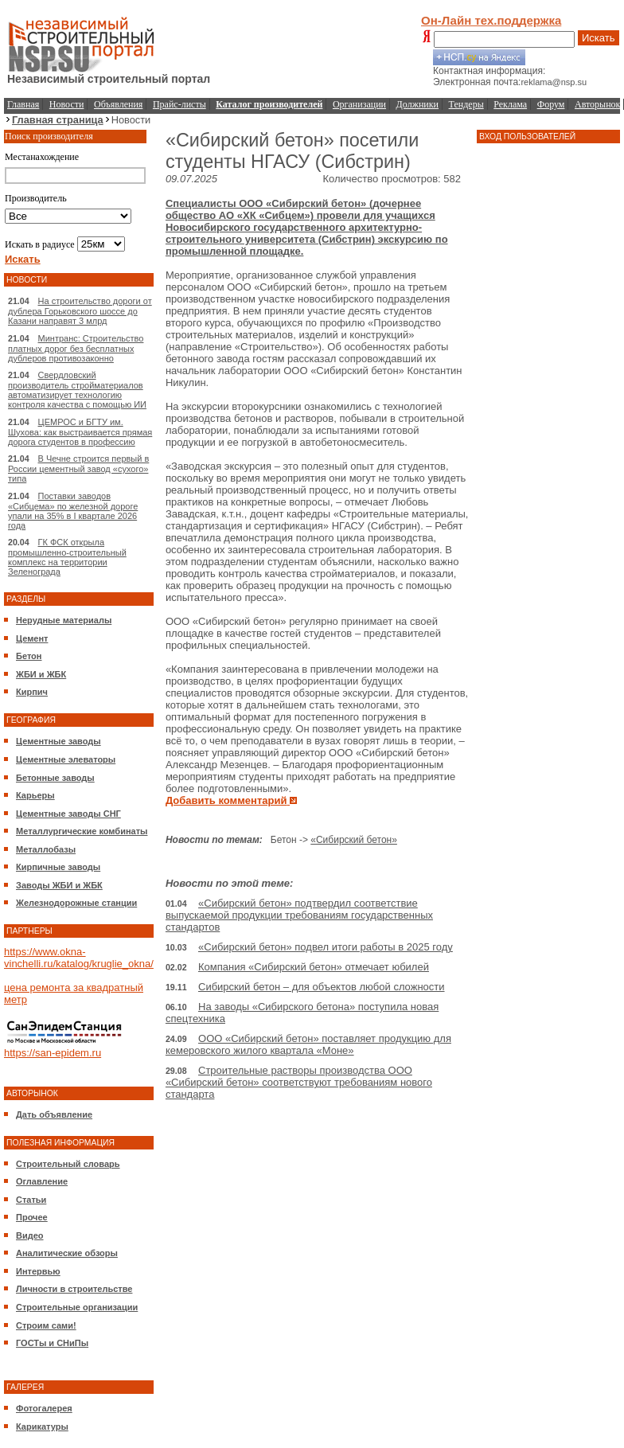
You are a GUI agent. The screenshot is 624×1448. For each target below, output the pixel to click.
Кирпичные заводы (58, 867)
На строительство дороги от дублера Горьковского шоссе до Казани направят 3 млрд (80, 311)
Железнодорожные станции (76, 902)
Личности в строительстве (74, 1289)
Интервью (38, 1271)
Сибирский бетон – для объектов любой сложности (321, 987)
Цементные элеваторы (65, 759)
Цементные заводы (58, 741)
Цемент (32, 638)
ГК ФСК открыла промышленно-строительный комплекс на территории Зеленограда (67, 556)
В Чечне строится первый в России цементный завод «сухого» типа (78, 468)
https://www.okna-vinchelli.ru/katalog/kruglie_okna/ (79, 958)
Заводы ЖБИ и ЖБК (59, 885)
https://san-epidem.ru (52, 1053)
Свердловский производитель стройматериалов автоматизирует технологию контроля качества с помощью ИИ (77, 389)
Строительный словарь (68, 1164)
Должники (417, 104)
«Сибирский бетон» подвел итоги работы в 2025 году (325, 947)
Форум (551, 104)
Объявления (118, 104)
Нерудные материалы (63, 620)
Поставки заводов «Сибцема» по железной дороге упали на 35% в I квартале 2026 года (73, 510)
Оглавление (42, 1181)
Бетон (28, 656)
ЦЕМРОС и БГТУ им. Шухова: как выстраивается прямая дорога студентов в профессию (80, 432)
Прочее (32, 1217)
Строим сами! (46, 1325)
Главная (23, 104)
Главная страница (57, 120)
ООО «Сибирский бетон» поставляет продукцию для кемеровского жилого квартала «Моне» (308, 1044)
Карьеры (35, 795)
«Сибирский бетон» (353, 839)
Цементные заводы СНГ (68, 813)
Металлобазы (46, 849)
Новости (66, 104)
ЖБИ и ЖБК (41, 674)
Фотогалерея (44, 1408)
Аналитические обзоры (67, 1253)
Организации (359, 104)
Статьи (31, 1199)
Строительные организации (77, 1307)
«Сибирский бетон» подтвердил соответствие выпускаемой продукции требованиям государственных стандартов (299, 915)
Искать (598, 38)
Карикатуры (42, 1426)
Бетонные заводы (55, 778)
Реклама (510, 104)
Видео (30, 1235)
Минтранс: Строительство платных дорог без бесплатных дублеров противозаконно (75, 348)
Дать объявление (54, 1114)
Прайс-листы (179, 104)
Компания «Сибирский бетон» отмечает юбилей (313, 967)
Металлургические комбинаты (81, 831)
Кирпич (32, 692)
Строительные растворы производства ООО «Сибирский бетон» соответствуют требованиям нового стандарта (299, 1082)
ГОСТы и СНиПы (52, 1343)
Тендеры (466, 104)
